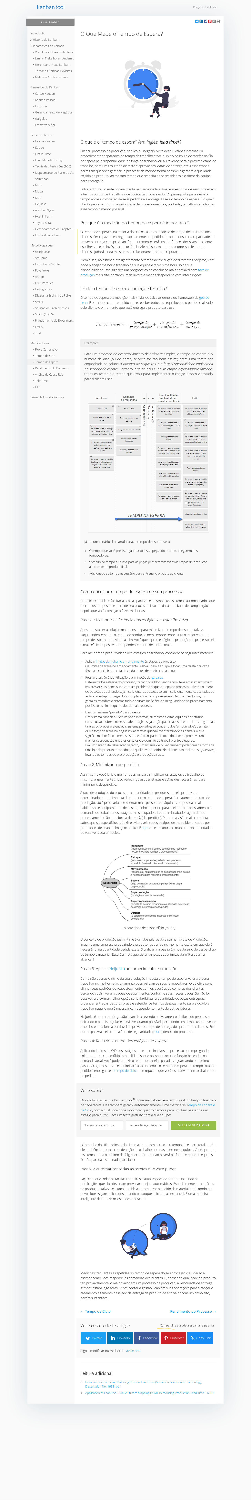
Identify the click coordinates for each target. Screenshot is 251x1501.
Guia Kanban (50, 22)
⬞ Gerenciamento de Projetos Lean (54, 229)
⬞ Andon (38, 277)
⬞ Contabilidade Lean (46, 235)
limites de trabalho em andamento (120, 661)
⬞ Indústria (40, 106)
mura (157, 1031)
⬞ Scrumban (41, 179)
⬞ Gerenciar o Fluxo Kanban (51, 65)
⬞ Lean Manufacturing (47, 160)
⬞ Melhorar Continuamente (50, 77)
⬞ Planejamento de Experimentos (54, 320)
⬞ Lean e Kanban (44, 141)
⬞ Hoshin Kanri (42, 216)
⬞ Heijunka (39, 204)
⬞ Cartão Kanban (44, 93)
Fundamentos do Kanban (47, 46)
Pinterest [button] (173, 1338)
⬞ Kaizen (38, 147)
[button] (197, 21)
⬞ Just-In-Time (42, 154)
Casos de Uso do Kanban (47, 397)
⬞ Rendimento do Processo (50, 368)
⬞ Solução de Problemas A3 (51, 308)
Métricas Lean (39, 343)
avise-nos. (133, 1350)
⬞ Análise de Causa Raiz (48, 374)
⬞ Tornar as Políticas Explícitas (52, 71)
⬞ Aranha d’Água (43, 210)
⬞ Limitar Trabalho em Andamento (54, 58)
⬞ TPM (37, 333)
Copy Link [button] (200, 1338)
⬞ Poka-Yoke (41, 270)
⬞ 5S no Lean (41, 252)
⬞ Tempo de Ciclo (44, 356)
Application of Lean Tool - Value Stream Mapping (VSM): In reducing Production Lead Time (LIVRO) (149, 1393)
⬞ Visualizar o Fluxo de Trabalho (54, 52)
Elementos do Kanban (44, 87)
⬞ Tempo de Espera (45, 362)
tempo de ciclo (125, 1070)
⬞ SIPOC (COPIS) (43, 314)
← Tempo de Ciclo (95, 1311)
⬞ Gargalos (40, 119)
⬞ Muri (37, 198)
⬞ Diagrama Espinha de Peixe (52, 295)
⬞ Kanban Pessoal (44, 100)
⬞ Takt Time (40, 381)
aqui (145, 827)
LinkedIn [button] (120, 1338)
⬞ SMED (38, 302)
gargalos (157, 677)
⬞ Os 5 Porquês (43, 283)
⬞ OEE (36, 387)
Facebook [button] (146, 1338)
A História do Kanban (44, 39)
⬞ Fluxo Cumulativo (45, 349)
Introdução (37, 33)
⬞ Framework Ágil (44, 125)
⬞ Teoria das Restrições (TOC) (52, 166)
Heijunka (117, 968)
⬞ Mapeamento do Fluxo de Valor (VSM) (54, 172)
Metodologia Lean (42, 245)
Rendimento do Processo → (193, 1311)
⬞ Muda (38, 191)
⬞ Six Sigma (40, 258)
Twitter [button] (93, 1338)
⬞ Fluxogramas (42, 289)
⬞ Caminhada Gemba (46, 264)
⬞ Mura (37, 185)
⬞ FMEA (38, 327)
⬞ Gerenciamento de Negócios (53, 112)
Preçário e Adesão (205, 7)
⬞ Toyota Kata (42, 223)
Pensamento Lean (42, 135)
